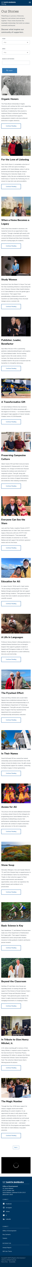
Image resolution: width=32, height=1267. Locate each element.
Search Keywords (8, 59)
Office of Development (9, 1231)
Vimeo (6, 1211)
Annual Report (7, 1248)
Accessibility (12, 1262)
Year (3, 38)
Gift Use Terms (7, 1251)
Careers (5, 1238)
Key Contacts (7, 1234)
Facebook (7, 1204)
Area (3, 48)
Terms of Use (4, 1262)
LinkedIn (7, 1219)
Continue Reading (13, 126)
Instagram (7, 1208)
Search (9, 71)
